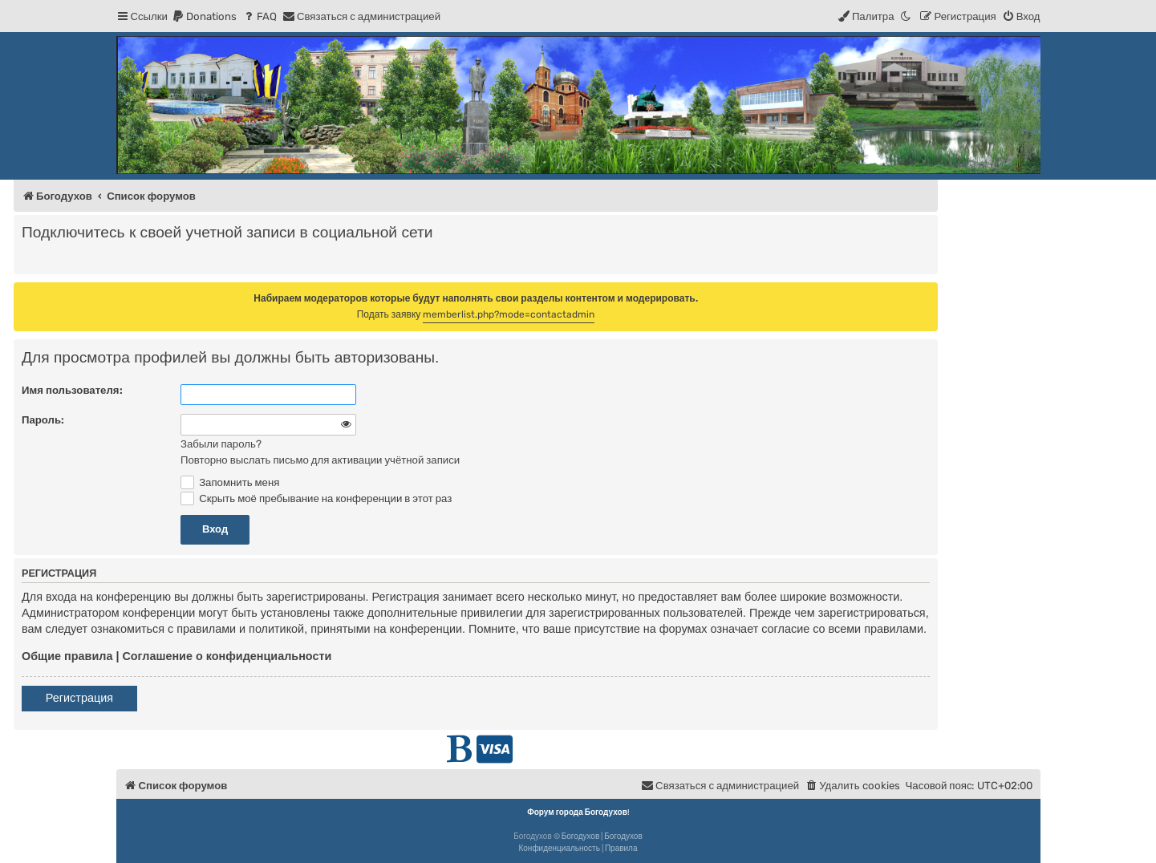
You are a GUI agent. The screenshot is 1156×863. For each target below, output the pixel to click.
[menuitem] (204, 16)
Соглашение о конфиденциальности (226, 656)
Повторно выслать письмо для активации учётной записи (320, 460)
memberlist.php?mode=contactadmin (508, 314)
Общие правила (67, 656)
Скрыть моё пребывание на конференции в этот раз (316, 498)
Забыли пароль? (221, 444)
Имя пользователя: (72, 390)
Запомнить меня (229, 482)
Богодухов (581, 836)
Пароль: (43, 420)
